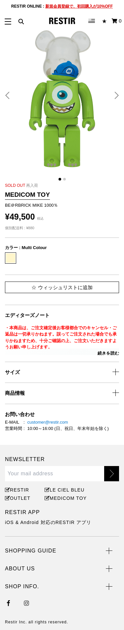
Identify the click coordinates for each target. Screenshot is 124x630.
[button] (10, 95)
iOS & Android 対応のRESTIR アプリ (48, 522)
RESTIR (19, 490)
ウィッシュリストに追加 (61, 287)
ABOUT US (20, 568)
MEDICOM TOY (67, 498)
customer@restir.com (47, 422)
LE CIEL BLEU (66, 490)
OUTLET (20, 498)
